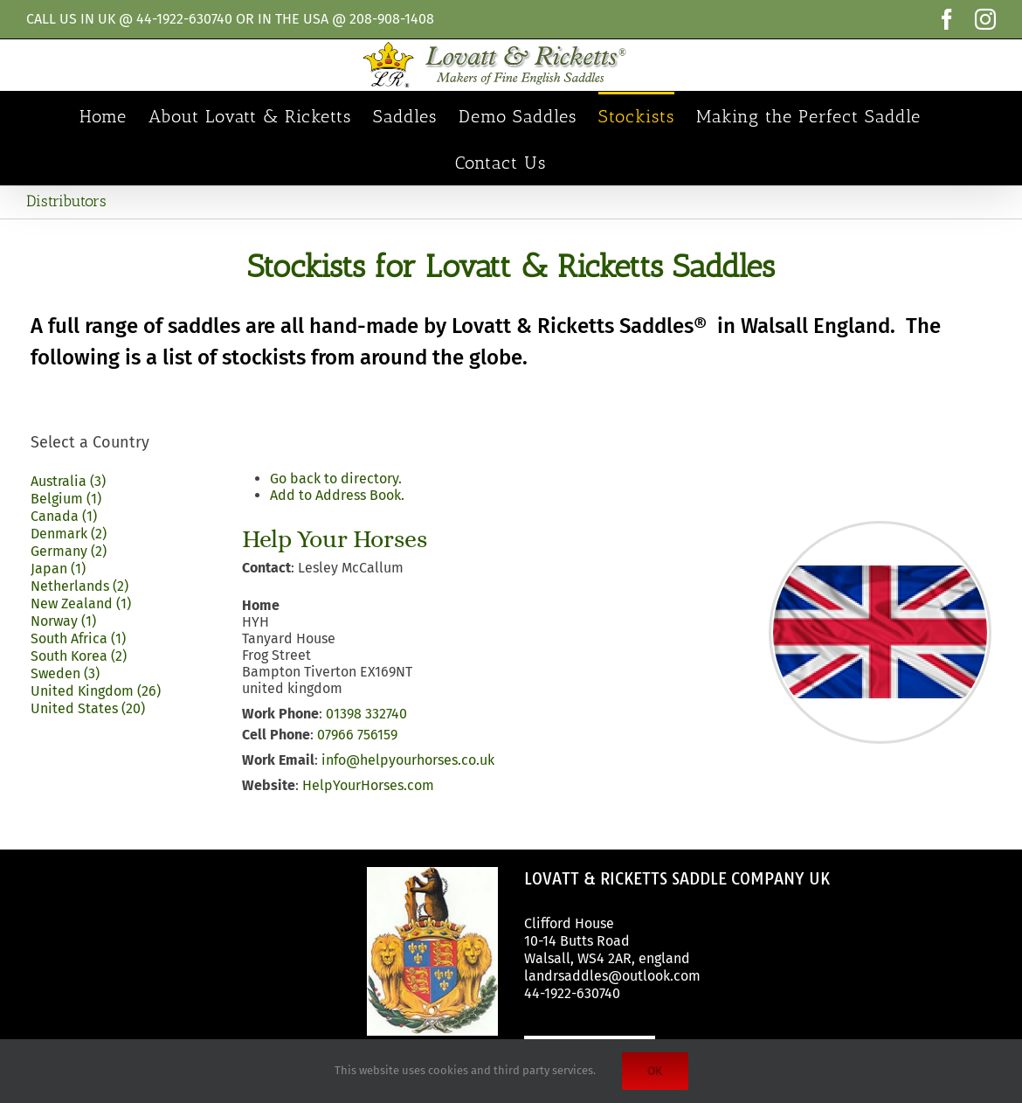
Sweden (65, 673)
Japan (58, 568)
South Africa (78, 638)
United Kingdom (96, 691)
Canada (64, 516)
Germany (69, 551)
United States (88, 708)
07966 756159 (357, 734)
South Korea (79, 656)
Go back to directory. (336, 478)
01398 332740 (366, 713)
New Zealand (81, 603)
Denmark (69, 533)
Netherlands (79, 586)
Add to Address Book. (337, 495)
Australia (68, 481)
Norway (63, 621)
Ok (655, 1071)
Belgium (66, 498)
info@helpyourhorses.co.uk (407, 760)
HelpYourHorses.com (368, 785)
